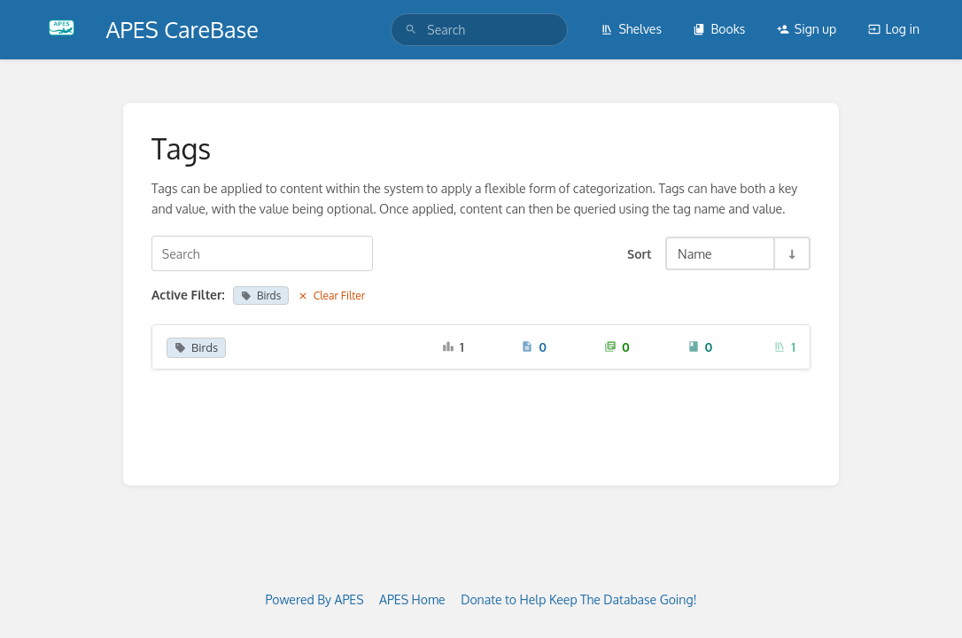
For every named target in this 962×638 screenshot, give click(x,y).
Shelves (631, 28)
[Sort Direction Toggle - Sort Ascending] (791, 253)
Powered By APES (314, 599)
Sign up (806, 28)
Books (719, 28)
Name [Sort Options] (695, 253)
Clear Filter (332, 295)
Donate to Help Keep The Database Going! (578, 599)
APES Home (412, 599)
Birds (261, 295)
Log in (893, 28)
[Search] (411, 29)
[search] (479, 29)
